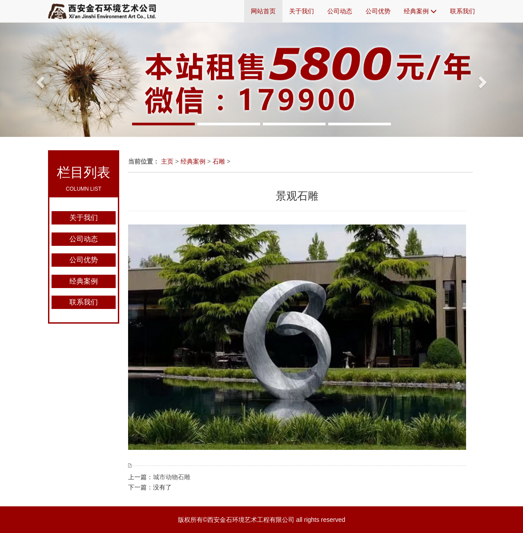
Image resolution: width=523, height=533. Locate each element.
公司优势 (378, 11)
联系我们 (462, 11)
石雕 (219, 161)
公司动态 (339, 11)
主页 (167, 161)
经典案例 (420, 11)
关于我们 (301, 11)
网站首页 (263, 11)
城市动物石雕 (171, 477)
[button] (39, 79)
